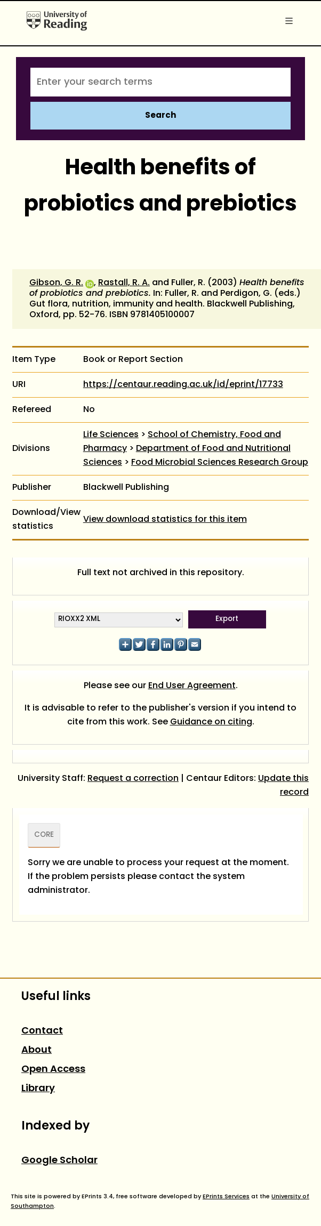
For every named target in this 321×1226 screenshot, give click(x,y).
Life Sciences (111, 435)
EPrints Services (226, 1196)
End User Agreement (192, 686)
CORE (44, 835)
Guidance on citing (211, 722)
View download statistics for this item (165, 520)
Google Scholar (59, 1160)
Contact (42, 1031)
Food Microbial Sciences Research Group (219, 463)
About (36, 1050)
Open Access (53, 1069)
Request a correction (133, 779)
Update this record (283, 786)
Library (38, 1088)
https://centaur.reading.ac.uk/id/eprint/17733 (183, 385)
